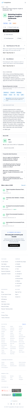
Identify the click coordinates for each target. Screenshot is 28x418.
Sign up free (8, 98)
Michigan (3, 338)
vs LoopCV (17, 285)
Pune (11, 377)
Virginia (2, 352)
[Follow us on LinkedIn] (11, 404)
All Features (4, 299)
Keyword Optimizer (5, 271)
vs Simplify (17, 264)
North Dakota (4, 345)
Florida (20, 329)
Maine (2, 336)
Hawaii (11, 331)
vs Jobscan (18, 271)
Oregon (3, 346)
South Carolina (4, 348)
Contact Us (17, 296)
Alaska (11, 326)
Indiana (11, 333)
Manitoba (12, 364)
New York (12, 343)
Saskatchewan (22, 364)
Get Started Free (14, 245)
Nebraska (21, 340)
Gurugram (21, 379)
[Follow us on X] (8, 404)
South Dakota (13, 348)
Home (2, 7)
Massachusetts (22, 336)
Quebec (12, 362)
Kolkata (3, 379)
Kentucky (12, 334)
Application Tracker (6, 273)
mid (10, 23)
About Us (3, 301)
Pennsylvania (13, 346)
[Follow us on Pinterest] (20, 404)
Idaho (20, 331)
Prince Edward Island (5, 367)
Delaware (12, 329)
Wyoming (12, 353)
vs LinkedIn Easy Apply (20, 261)
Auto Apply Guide (5, 304)
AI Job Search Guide (6, 294)
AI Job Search (4, 261)
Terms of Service (5, 317)
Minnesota (12, 338)
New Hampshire (13, 341)
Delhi (20, 376)
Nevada (3, 341)
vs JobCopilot (18, 283)
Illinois (2, 333)
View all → (24, 185)
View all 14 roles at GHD (9, 147)
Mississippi (21, 338)
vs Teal (17, 268)
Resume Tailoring (5, 266)
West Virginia (21, 352)
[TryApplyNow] (6, 2)
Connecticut (3, 329)
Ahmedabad (4, 381)
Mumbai (12, 376)
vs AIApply (17, 281)
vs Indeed (17, 276)
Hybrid (14, 23)
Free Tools (4, 296)
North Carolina (22, 343)
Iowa (20, 333)
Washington (12, 352)
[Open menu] (25, 2)
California (12, 328)
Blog (2, 292)
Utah (11, 350)
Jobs (7, 7)
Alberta (2, 364)
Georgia (3, 331)
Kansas (2, 334)
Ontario (2, 362)
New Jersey (21, 341)
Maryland (12, 336)
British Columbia (22, 362)
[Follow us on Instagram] (14, 404)
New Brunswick (13, 365)
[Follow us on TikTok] (17, 404)
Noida (11, 379)
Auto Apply (4, 264)
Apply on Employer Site (11, 30)
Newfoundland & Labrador (23, 365)
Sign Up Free (18, 292)
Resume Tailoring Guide (7, 309)
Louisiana (21, 334)
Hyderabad (3, 377)
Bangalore (3, 376)
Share (19, 38)
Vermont (20, 350)
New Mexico (4, 343)
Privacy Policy (4, 315)
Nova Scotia (3, 365)
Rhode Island (21, 346)
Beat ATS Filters (5, 306)
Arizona (20, 326)
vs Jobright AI (18, 273)
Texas (2, 350)
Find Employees (8, 38)
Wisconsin (3, 353)
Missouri (3, 340)
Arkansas (3, 328)
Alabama (3, 326)
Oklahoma (21, 345)
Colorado (21, 328)
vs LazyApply (18, 266)
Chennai (20, 377)
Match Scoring (4, 268)
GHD (9, 20)
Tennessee (21, 348)
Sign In (16, 294)
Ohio (11, 345)
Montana (12, 340)
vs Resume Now (19, 278)
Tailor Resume (8, 34)
